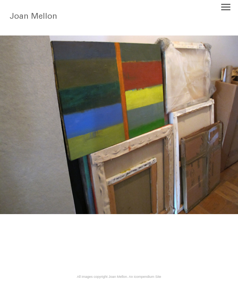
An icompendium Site (145, 277)
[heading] (39, 24)
